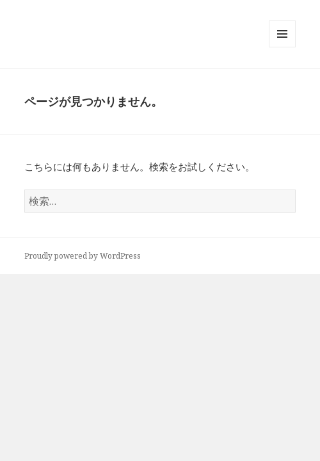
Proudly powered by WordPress (82, 255)
